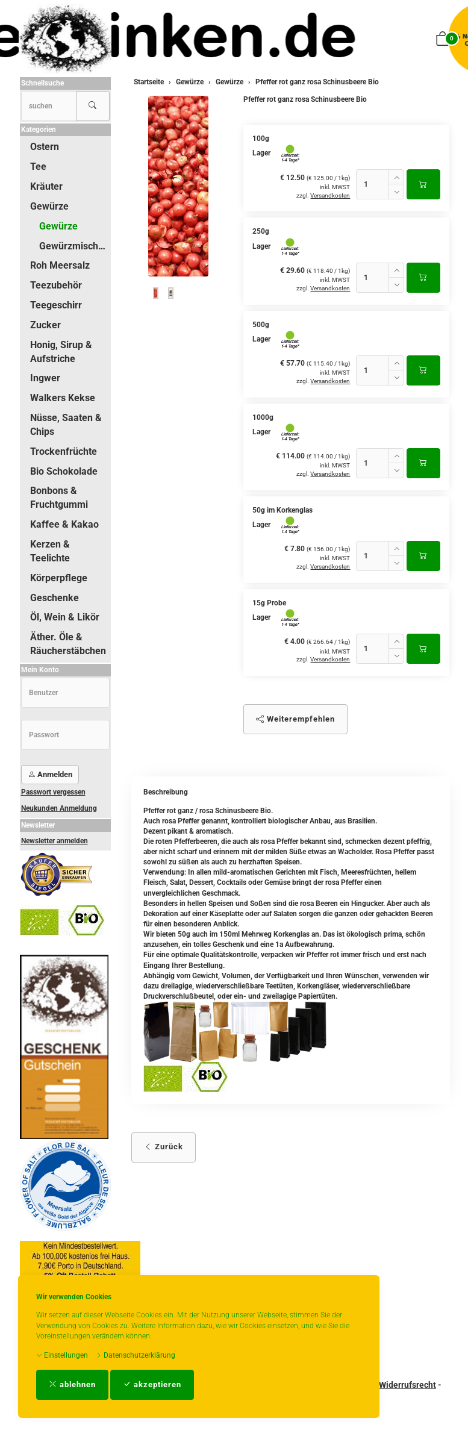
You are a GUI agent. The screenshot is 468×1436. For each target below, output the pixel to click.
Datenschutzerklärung (135, 1355)
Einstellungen (62, 1355)
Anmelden (50, 774)
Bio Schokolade (64, 471)
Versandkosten (330, 195)
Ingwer (45, 378)
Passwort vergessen (53, 792)
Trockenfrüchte (63, 451)
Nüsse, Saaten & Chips (66, 424)
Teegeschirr (56, 305)
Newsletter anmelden (54, 841)
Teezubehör (56, 285)
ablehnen (72, 1384)
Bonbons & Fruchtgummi (59, 497)
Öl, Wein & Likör (64, 617)
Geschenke (54, 598)
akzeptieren (152, 1384)
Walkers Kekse (62, 398)
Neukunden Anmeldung (59, 808)
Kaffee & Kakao (64, 524)
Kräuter (46, 186)
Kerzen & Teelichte (50, 551)
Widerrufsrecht (407, 1385)
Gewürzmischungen (74, 246)
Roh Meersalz (60, 265)
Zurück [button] (163, 1146)
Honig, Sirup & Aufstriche (61, 351)
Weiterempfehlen (295, 718)
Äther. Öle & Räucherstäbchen (68, 644)
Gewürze (49, 206)
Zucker (45, 325)
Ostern (44, 146)
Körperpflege (58, 578)
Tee (38, 166)
